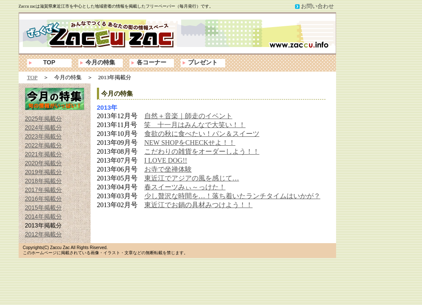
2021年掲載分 (43, 154)
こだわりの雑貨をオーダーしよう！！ (201, 151)
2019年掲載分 (43, 172)
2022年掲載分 (43, 145)
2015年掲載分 (43, 207)
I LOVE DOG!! (165, 160)
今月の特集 (100, 62)
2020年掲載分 (43, 163)
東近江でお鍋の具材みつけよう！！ (198, 204)
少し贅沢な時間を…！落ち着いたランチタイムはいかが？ (232, 196)
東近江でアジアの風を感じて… (191, 178)
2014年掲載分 (43, 216)
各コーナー (151, 62)
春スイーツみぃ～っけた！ (185, 187)
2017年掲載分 (43, 189)
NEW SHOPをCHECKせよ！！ (189, 142)
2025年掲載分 (43, 118)
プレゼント (203, 62)
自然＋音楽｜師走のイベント (188, 115)
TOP (49, 62)
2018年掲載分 (43, 180)
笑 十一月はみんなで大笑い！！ (194, 124)
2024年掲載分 (43, 127)
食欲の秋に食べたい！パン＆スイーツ (201, 133)
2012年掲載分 (43, 234)
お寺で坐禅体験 (168, 169)
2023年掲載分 (43, 136)
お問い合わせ (317, 6)
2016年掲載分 (43, 198)
